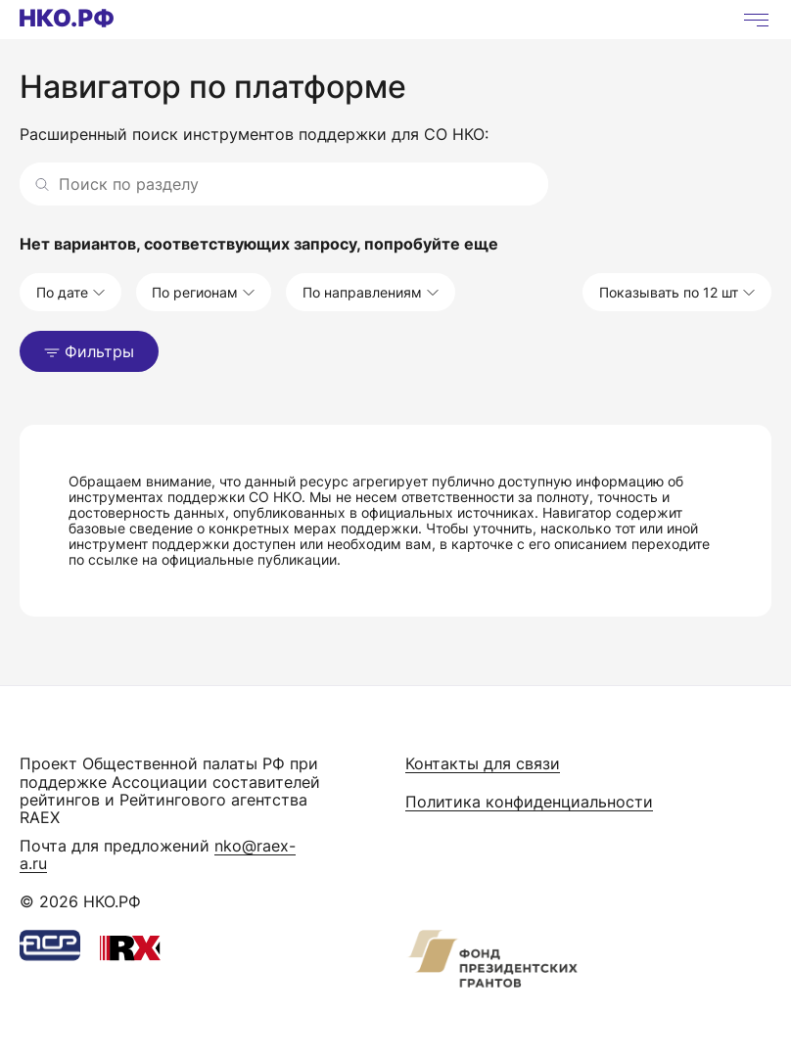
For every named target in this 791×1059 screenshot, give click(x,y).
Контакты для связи (482, 763)
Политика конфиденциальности (529, 801)
